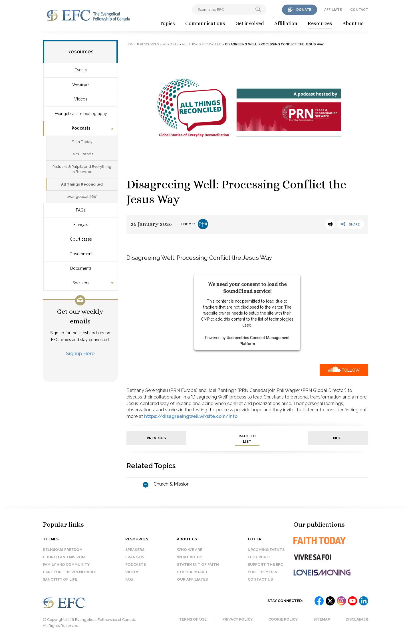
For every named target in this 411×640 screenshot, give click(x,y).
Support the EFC (265, 564)
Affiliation (285, 23)
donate (303, 10)
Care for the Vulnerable (69, 572)
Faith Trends (82, 154)
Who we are (189, 550)
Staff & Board (192, 572)
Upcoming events (266, 550)
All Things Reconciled (82, 184)
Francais (134, 557)
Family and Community (66, 564)
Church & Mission (172, 484)
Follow (351, 370)
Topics (167, 23)
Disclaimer (357, 619)
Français (80, 224)
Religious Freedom (62, 550)
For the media (262, 572)
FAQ (129, 579)
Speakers (80, 283)
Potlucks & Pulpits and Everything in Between (82, 169)
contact (359, 10)
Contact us (260, 579)
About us (353, 23)
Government (80, 253)
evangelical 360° (82, 196)
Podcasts (81, 128)
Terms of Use (193, 619)
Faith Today (82, 142)
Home (131, 44)
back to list (247, 439)
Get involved (249, 23)
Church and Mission (64, 557)
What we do (190, 557)
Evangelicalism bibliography (81, 113)
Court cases (81, 239)
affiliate (333, 10)
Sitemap (321, 619)
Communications (205, 23)
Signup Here (80, 353)
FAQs (81, 210)
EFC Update (259, 557)
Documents (81, 268)
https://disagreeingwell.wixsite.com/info (190, 416)
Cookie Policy (283, 619)
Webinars (81, 84)
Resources (320, 23)
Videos (80, 99)
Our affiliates (192, 579)
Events (81, 70)
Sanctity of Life (60, 579)
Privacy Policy (237, 619)
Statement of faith (198, 564)
